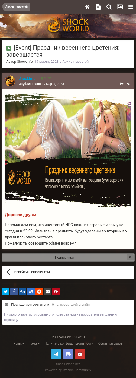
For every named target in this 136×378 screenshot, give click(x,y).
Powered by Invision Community (68, 370)
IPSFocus (78, 337)
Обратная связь (110, 343)
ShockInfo (25, 61)
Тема (34, 343)
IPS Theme (59, 337)
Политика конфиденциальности (68, 343)
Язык (19, 343)
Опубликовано (41, 84)
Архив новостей (75, 61)
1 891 (46, 78)
